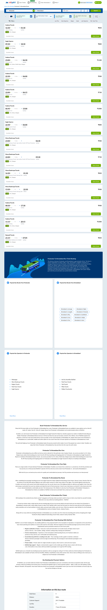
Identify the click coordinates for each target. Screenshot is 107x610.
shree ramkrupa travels (18, 382)
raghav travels (15, 384)
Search (96, 10)
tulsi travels (65, 384)
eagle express (15, 389)
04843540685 (89, 2)
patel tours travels (16, 386)
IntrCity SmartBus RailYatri (69, 379)
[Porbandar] (19, 10)
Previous (5, 16)
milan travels (65, 386)
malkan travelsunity (67, 389)
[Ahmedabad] (47, 10)
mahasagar (14, 379)
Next (99, 16)
